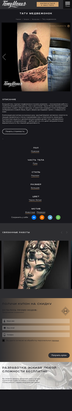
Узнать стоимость (14, 131)
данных (55, 340)
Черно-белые (35, 200)
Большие (35, 188)
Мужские (35, 151)
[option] (36, 122)
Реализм (35, 176)
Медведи (41, 212)
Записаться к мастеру (47, 4)
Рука (35, 163)
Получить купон (59, 355)
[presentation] (17, 347)
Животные (30, 212)
